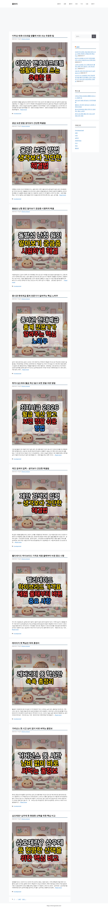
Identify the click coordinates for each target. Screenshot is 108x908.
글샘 (77, 47)
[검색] (94, 36)
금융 (65, 4)
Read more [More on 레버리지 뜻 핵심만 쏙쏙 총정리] (58, 715)
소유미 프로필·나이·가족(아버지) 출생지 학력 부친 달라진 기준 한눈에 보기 (85, 66)
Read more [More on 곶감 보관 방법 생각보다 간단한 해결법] (62, 195)
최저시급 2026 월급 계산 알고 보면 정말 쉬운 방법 (33, 383)
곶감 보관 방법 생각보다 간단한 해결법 (29, 123)
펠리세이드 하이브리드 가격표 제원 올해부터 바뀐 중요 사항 (38, 555)
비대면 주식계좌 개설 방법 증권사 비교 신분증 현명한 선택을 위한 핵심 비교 (85, 54)
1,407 (19, 899)
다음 (24, 899)
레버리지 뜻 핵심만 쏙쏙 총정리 (25, 643)
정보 (76, 4)
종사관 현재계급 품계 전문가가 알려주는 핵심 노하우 (35, 295)
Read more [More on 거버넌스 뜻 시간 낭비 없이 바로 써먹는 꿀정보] (23, 802)
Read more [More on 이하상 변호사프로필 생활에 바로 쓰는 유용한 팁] (23, 109)
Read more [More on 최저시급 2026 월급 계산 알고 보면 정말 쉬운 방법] (58, 455)
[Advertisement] (54, 18)
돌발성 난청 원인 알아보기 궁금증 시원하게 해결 (33, 208)
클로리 (15, 3)
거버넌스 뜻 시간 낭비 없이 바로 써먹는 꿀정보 (32, 728)
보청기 (92, 4)
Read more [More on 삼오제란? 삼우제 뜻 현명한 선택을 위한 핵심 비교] (58, 887)
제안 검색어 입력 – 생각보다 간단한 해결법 (30, 468)
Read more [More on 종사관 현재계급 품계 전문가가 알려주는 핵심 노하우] (25, 369)
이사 (82, 4)
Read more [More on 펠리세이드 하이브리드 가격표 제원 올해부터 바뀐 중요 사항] (15, 629)
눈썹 (87, 4)
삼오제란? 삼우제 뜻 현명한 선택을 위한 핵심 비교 (33, 815)
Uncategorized (17, 113)
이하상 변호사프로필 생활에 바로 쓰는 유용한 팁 (33, 35)
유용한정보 (78, 140)
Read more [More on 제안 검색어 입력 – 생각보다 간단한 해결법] (18, 542)
